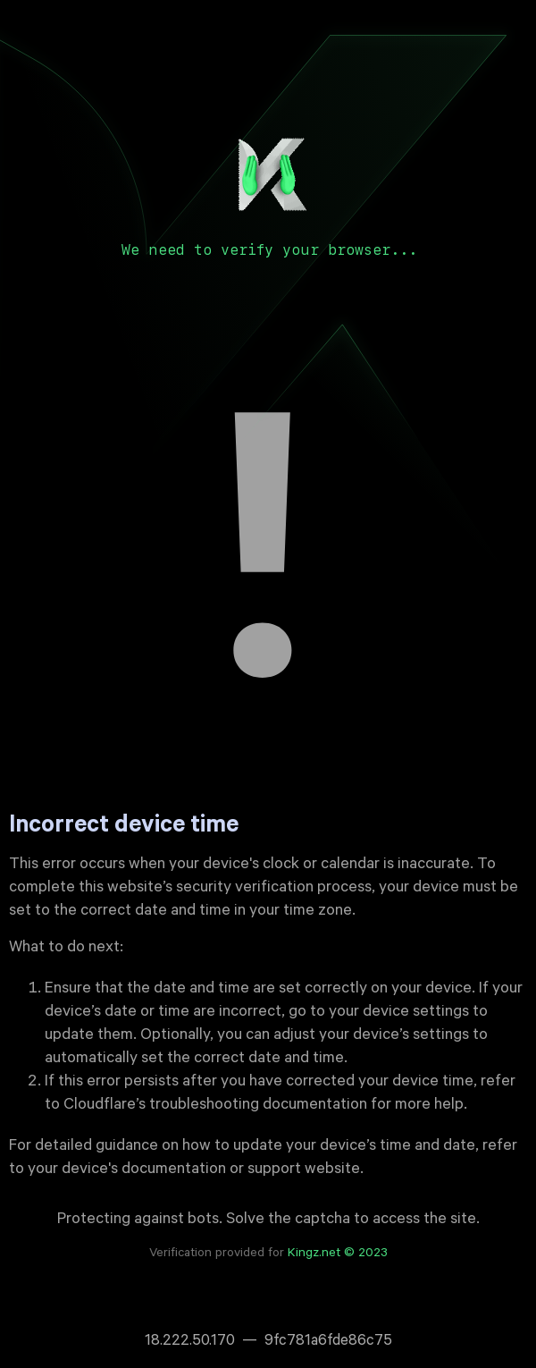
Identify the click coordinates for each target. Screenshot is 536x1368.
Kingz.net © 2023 (338, 1254)
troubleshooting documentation (258, 1106)
